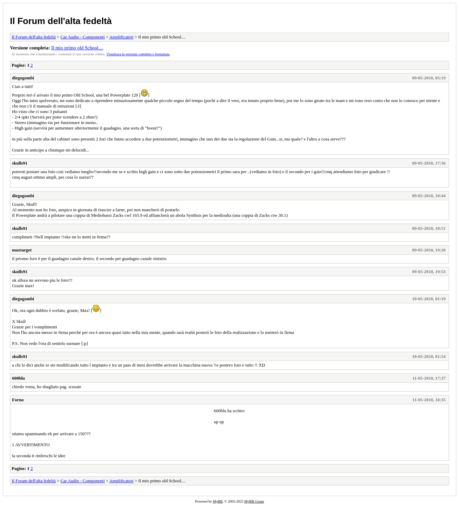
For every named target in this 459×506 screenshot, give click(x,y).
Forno (18, 399)
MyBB (217, 501)
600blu (18, 378)
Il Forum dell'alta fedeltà (61, 21)
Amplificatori (121, 37)
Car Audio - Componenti (82, 37)
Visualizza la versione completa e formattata (138, 54)
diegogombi (23, 77)
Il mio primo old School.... (77, 47)
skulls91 (19, 163)
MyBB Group (254, 501)
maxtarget (22, 249)
